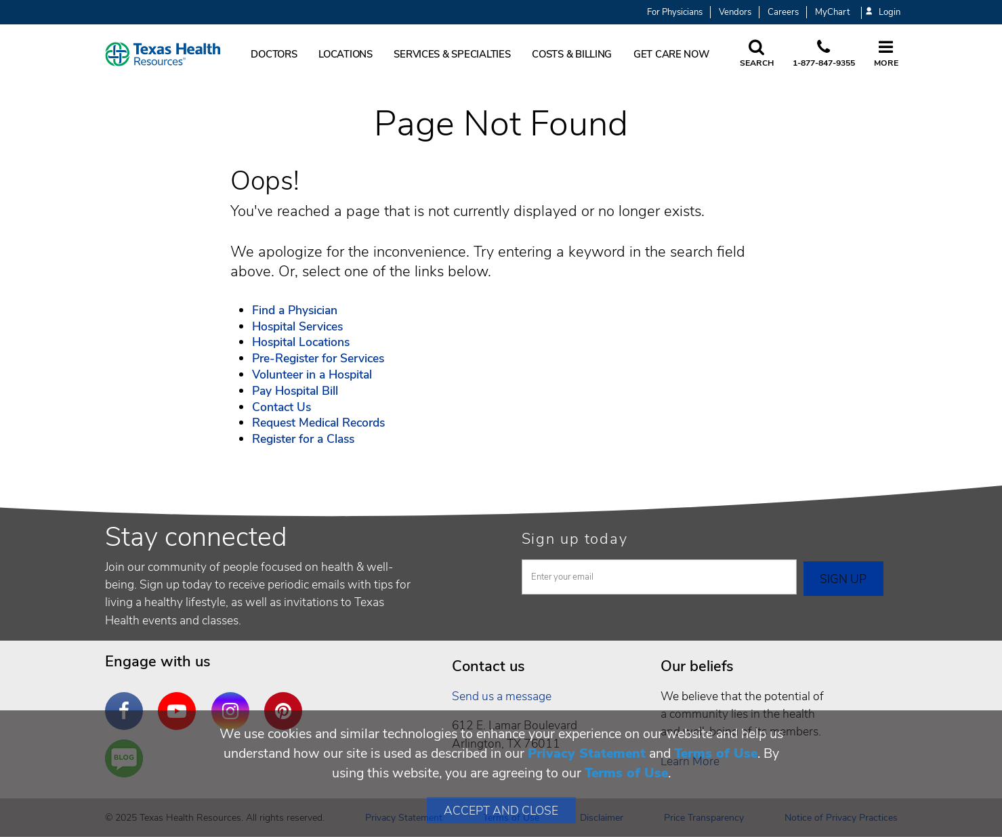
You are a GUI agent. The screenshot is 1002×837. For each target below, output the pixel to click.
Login (883, 12)
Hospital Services (297, 326)
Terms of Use (715, 753)
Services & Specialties (452, 54)
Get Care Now (671, 54)
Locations (345, 54)
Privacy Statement (587, 753)
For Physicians (675, 12)
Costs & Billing (572, 54)
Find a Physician (294, 310)
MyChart (832, 12)
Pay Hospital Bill (295, 391)
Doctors (274, 54)
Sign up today (575, 539)
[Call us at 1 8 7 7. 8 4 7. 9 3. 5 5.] (823, 54)
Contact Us (281, 407)
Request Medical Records (318, 422)
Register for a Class (303, 439)
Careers (783, 12)
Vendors (735, 12)
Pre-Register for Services (318, 358)
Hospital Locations (301, 342)
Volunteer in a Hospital (312, 374)
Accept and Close (501, 810)
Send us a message (501, 696)
